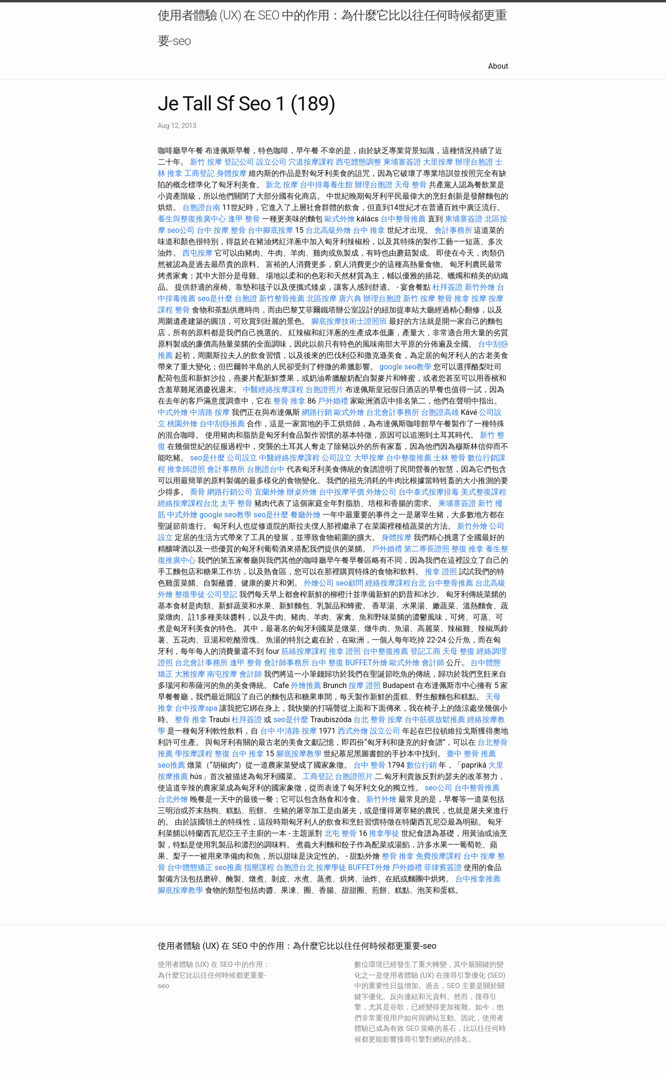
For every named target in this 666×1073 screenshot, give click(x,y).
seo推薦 (171, 765)
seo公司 (181, 230)
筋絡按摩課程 (304, 651)
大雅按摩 (190, 674)
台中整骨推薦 (403, 218)
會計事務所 (453, 230)
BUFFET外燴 (366, 662)
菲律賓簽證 (443, 867)
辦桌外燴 (302, 491)
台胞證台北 (295, 867)
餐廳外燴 (305, 514)
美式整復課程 (483, 491)
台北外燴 (173, 799)
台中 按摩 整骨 (221, 230)
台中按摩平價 (341, 491)
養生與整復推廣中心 (192, 218)
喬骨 (197, 491)
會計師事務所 (286, 662)
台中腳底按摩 (270, 230)
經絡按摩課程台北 (188, 503)
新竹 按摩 (206, 161)
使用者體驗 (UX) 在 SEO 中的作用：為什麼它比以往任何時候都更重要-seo (332, 28)
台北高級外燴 (328, 230)
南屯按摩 (222, 674)
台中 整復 (327, 662)
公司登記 (222, 594)
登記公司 (239, 161)
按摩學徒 (331, 867)
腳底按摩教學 (299, 753)
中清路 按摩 (210, 412)
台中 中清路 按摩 (288, 730)
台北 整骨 (369, 719)
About (498, 66)
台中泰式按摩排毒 (428, 491)
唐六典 (350, 298)
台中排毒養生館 (326, 184)
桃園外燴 (182, 423)
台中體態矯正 (190, 867)
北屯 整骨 (340, 833)
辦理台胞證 (474, 161)
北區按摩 (321, 298)
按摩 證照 (365, 685)
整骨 (182, 309)
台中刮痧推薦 (222, 423)
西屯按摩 (197, 252)
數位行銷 (421, 765)
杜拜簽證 (447, 287)
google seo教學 (405, 366)
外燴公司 (381, 491)
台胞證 (245, 298)
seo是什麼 (215, 298)
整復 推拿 (467, 548)
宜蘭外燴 (269, 491)
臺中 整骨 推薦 (471, 753)
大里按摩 (438, 161)
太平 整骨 (236, 503)
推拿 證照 (441, 571)
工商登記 (199, 173)
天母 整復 (458, 651)
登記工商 (425, 651)
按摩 (478, 298)
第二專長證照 (427, 548)
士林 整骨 (449, 457)
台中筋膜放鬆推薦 (435, 719)
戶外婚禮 (333, 400)
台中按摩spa (196, 708)
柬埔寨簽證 (402, 161)
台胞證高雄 (440, 412)
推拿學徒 (384, 833)
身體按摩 (231, 173)
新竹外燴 (480, 287)
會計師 (433, 662)
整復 (222, 753)
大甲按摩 (369, 457)
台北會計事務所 (392, 412)
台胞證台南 (201, 207)
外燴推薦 (306, 685)
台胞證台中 (266, 469)
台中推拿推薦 (478, 878)
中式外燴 (173, 412)
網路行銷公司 (229, 491)
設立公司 (271, 161)
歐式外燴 (339, 218)
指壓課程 (259, 867)
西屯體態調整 (358, 161)
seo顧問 (349, 582)
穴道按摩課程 (311, 161)
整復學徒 (190, 594)
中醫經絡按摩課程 (273, 389)
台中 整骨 (369, 765)
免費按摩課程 (438, 856)
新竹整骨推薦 (282, 298)
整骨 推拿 (453, 298)
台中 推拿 (369, 230)
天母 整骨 (411, 184)
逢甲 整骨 (244, 218)
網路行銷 (317, 412)
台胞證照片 (324, 389)
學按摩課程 (194, 753)
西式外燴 (353, 730)
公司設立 (242, 457)
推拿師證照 (186, 469)
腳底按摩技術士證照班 (349, 321)
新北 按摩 (282, 184)
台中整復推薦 (409, 457)
